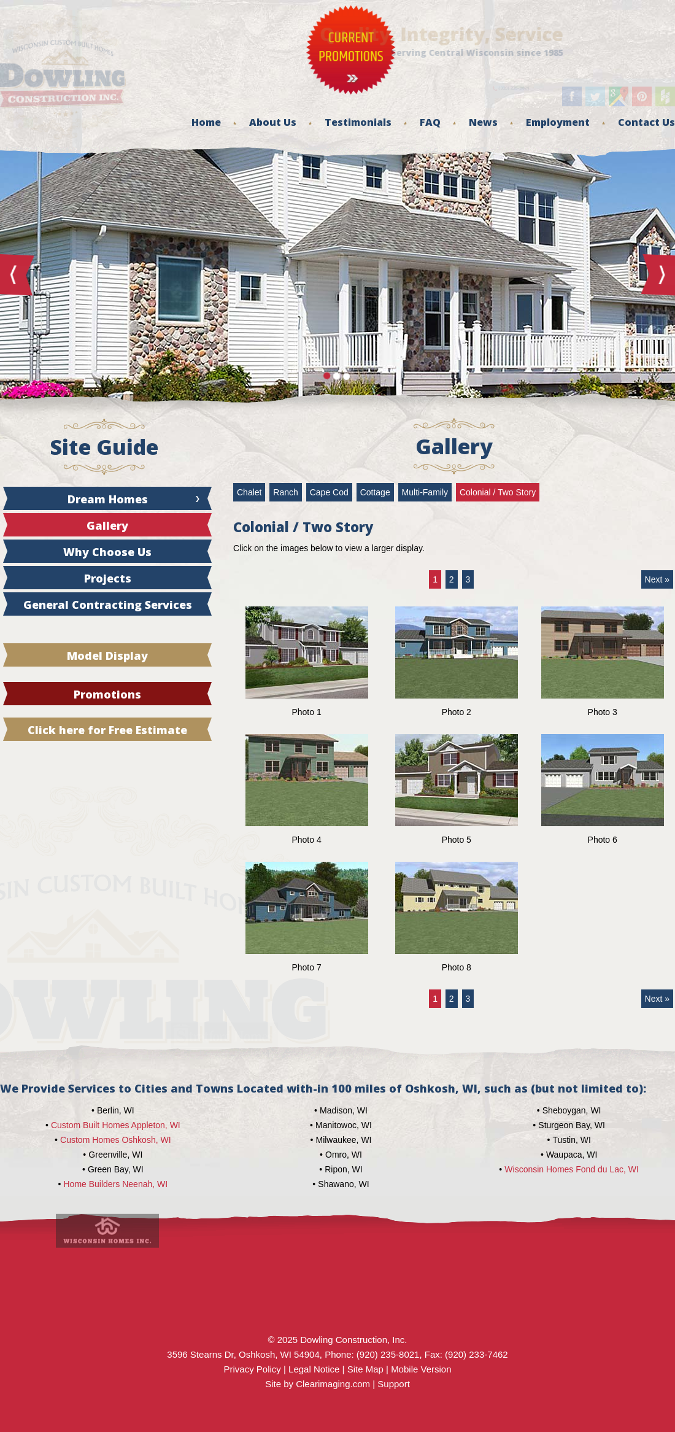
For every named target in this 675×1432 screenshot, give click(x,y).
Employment (558, 122)
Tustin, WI (571, 1140)
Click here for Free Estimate (107, 729)
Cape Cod (329, 492)
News (483, 122)
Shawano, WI (343, 1184)
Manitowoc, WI (343, 1125)
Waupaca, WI (572, 1154)
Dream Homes (108, 499)
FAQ (430, 122)
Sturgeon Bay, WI (571, 1125)
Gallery (107, 525)
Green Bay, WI (116, 1169)
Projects (107, 578)
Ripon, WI (343, 1169)
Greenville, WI (115, 1154)
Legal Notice (313, 1369)
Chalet (249, 492)
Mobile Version (421, 1369)
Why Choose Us (107, 551)
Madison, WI (344, 1110)
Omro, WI (343, 1154)
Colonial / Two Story (498, 492)
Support (393, 1384)
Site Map (365, 1369)
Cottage (375, 492)
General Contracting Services (107, 604)
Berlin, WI (115, 1110)
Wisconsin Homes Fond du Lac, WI (571, 1169)
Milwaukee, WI (343, 1140)
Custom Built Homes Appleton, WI (115, 1125)
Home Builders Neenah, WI (116, 1184)
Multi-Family (425, 492)
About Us (272, 122)
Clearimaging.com (333, 1384)
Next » (657, 579)
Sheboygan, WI (571, 1110)
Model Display (107, 655)
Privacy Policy (251, 1369)
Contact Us (646, 122)
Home (206, 122)
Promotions (107, 694)
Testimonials (358, 122)
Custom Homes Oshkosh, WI (115, 1140)
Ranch (285, 492)
